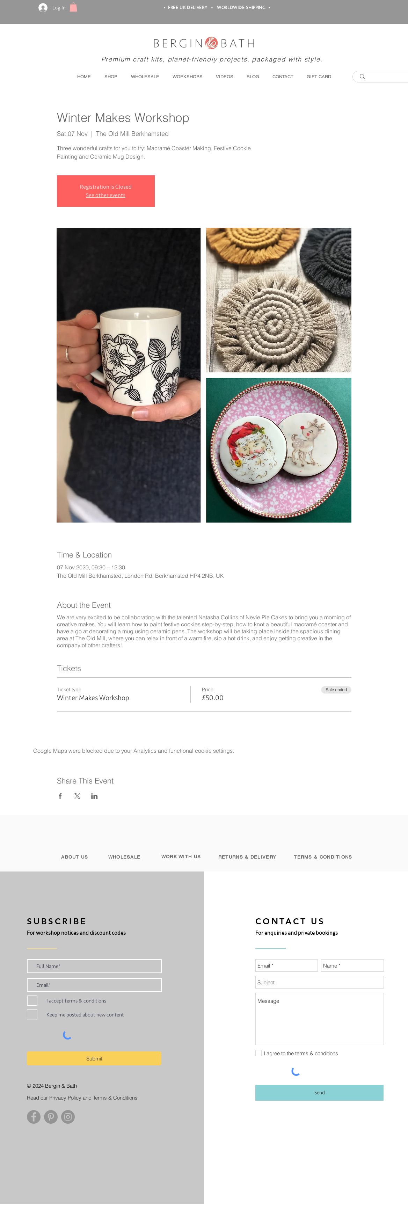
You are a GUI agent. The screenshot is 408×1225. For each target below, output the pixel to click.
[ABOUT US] (75, 857)
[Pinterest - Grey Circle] (51, 1117)
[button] (73, 7)
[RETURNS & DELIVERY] (248, 857)
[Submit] (94, 1058)
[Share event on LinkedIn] (94, 796)
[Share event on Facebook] (60, 796)
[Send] (319, 1093)
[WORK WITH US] (182, 856)
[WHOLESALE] (125, 857)
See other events (105, 195)
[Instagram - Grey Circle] (68, 1117)
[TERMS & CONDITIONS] (324, 857)
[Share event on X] (77, 796)
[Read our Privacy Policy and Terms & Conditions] (87, 1097)
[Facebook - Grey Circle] (34, 1117)
